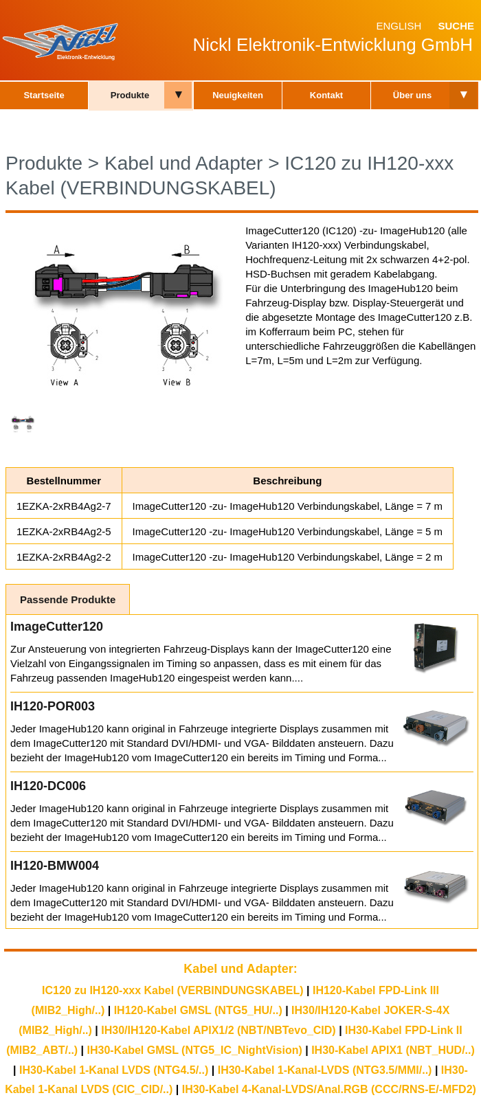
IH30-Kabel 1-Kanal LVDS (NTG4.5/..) (113, 1070)
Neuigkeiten (237, 95)
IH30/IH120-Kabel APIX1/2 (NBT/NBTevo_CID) (218, 1030)
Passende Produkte (67, 599)
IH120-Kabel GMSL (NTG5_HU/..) (198, 1010)
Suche (456, 26)
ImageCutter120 (56, 626)
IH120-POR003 (52, 706)
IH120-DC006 (48, 786)
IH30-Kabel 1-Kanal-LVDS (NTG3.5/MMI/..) (325, 1070)
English (398, 26)
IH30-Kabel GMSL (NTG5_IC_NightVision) (194, 1050)
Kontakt (326, 95)
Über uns (412, 95)
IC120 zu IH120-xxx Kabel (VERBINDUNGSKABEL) (173, 990)
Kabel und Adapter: (240, 969)
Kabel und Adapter (183, 163)
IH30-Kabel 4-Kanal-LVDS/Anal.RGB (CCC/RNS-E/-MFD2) (329, 1089)
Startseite (43, 95)
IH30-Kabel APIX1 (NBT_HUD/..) (393, 1050)
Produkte (130, 95)
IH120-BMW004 (54, 866)
